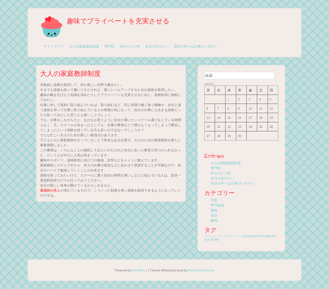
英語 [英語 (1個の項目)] (211, 239)
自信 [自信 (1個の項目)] (206, 239)
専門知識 (217, 205)
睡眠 (214, 210)
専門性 (109, 46)
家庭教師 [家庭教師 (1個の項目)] (251, 236)
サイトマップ (54, 46)
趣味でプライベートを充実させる (118, 21)
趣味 (214, 220)
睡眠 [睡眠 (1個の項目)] (268, 236)
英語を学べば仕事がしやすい (196, 46)
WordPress (139, 270)
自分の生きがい (157, 46)
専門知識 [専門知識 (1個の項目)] (261, 236)
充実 (214, 200)
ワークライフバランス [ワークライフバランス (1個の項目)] (230, 236)
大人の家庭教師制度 (84, 46)
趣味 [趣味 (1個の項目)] (216, 239)
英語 (214, 215)
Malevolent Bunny (201, 270)
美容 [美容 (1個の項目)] (274, 236)
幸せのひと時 (130, 46)
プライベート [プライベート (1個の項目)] (211, 236)
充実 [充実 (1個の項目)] (244, 236)
